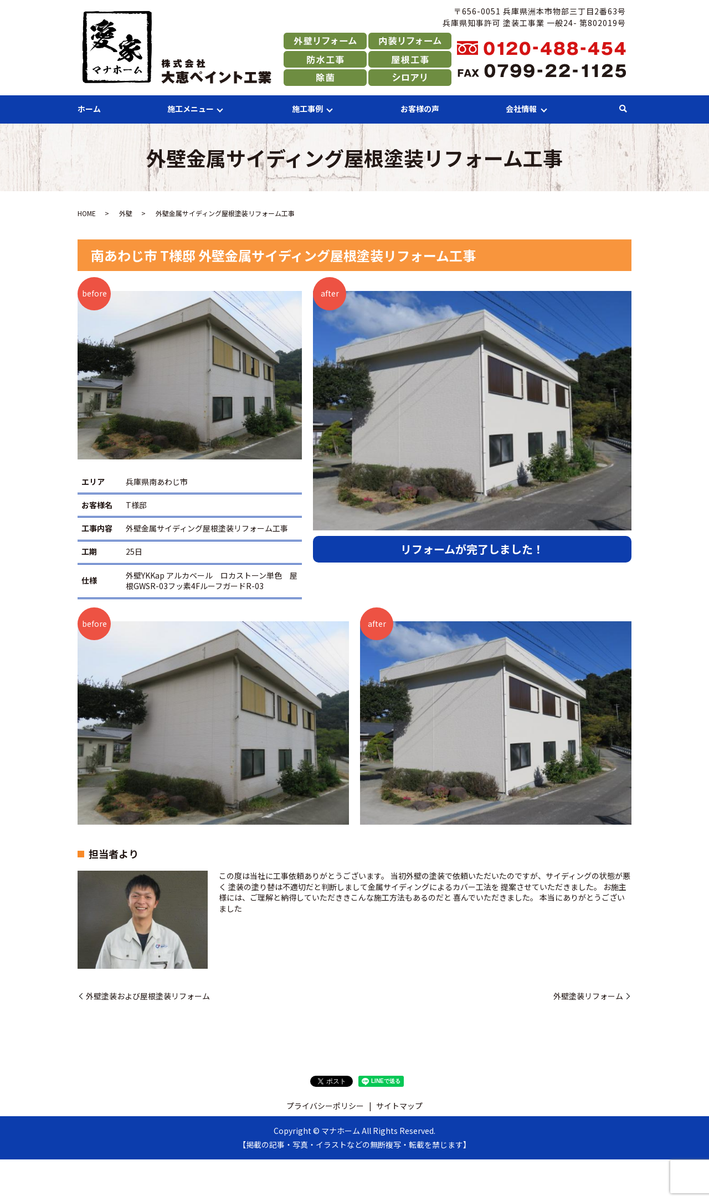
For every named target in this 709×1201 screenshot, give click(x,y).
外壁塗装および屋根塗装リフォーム (148, 996)
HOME (87, 213)
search (623, 109)
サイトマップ (399, 1106)
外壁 (125, 213)
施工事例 (307, 108)
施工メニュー (190, 108)
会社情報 (521, 108)
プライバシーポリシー (325, 1106)
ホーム (89, 108)
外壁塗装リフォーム (588, 996)
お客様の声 (419, 108)
